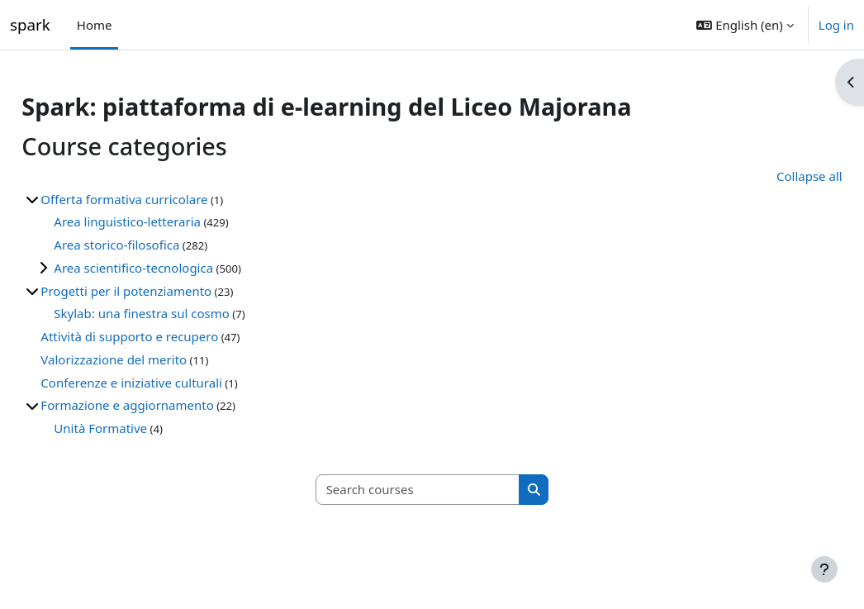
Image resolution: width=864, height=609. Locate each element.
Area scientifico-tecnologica (170, 267)
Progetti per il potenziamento (163, 291)
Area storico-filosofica (153, 244)
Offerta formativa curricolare (161, 199)
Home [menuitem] (94, 25)
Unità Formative (137, 428)
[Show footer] (824, 569)
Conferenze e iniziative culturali (168, 382)
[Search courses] (418, 489)
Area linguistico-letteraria (164, 221)
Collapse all (772, 176)
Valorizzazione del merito (151, 359)
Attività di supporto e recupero (166, 336)
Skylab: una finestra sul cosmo (179, 313)
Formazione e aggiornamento (164, 405)
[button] (745, 25)
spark (30, 24)
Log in (836, 25)
